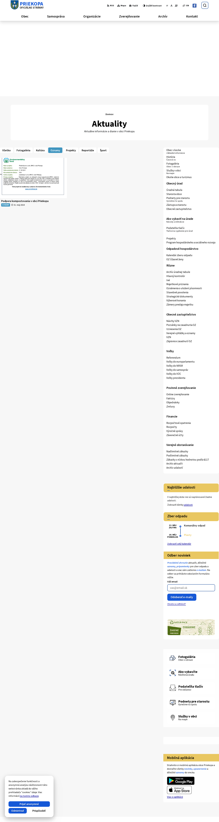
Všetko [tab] (6, 75)
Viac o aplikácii (175, 721)
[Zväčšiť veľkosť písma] (176, 6)
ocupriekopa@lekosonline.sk (189, 793)
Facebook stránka (183, 796)
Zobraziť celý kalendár (179, 468)
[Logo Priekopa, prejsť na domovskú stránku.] (27, 5)
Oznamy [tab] (55, 75)
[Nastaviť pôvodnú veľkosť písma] (171, 6)
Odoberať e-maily (182, 522)
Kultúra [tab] (40, 75)
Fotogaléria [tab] (23, 75)
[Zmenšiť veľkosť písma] (167, 6)
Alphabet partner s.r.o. (50, 814)
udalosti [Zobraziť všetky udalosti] (188, 429)
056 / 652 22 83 (181, 789)
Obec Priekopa (89, 814)
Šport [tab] (103, 75)
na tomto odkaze (25, 795)
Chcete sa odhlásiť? (176, 528)
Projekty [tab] (71, 75)
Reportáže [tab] (88, 75)
